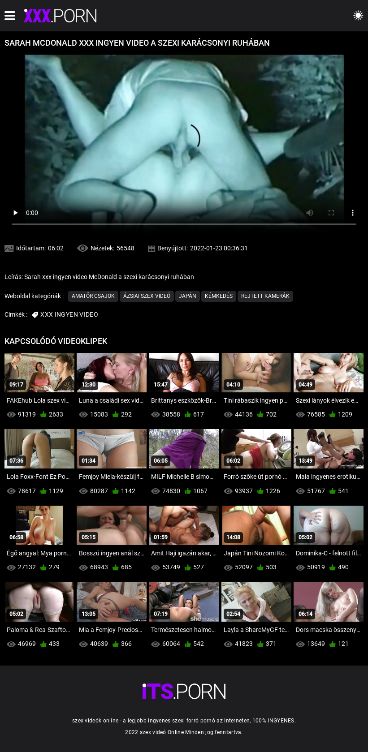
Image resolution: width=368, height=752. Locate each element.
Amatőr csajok (93, 296)
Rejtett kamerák (265, 296)
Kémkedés (219, 296)
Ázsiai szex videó (146, 296)
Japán (187, 296)
